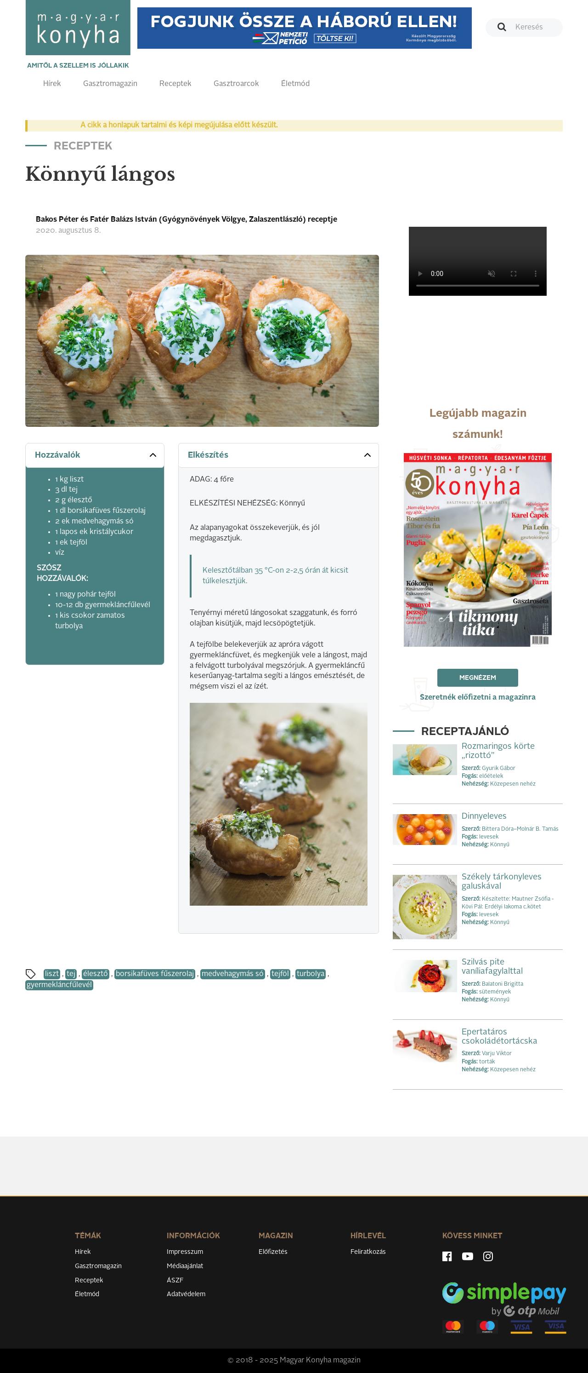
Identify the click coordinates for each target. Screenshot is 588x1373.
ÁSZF (175, 1280)
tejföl (280, 974)
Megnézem (477, 678)
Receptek (175, 84)
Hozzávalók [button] (96, 454)
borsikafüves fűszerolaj (155, 974)
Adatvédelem (186, 1294)
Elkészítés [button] (280, 454)
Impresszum (185, 1252)
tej (71, 974)
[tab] (95, 455)
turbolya (310, 974)
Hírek (52, 84)
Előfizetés (273, 1252)
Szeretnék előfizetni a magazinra (478, 697)
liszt (52, 974)
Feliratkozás (368, 1252)
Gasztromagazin (110, 84)
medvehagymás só (233, 974)
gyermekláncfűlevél (59, 985)
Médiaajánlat (185, 1266)
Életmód (295, 84)
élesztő (95, 974)
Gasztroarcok (236, 84)
